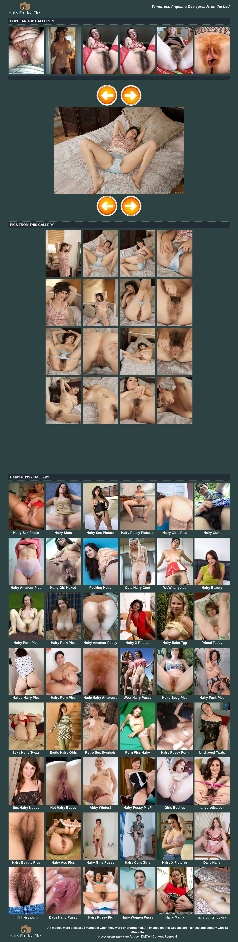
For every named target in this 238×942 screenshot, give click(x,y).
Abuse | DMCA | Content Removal (153, 936)
